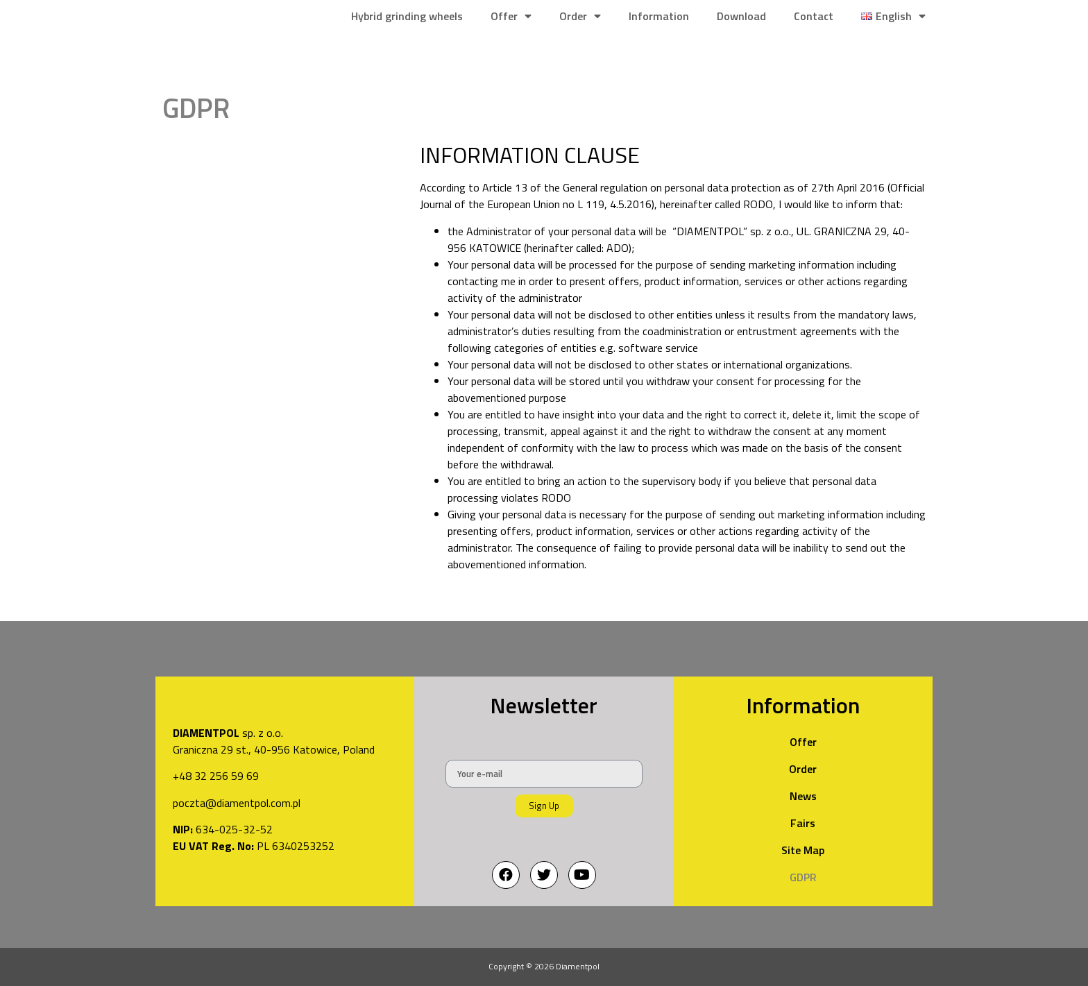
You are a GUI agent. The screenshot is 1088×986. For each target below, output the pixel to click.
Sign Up (544, 806)
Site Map (802, 850)
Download (741, 16)
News (803, 796)
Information (659, 16)
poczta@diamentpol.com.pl (236, 807)
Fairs (802, 823)
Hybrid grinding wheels (407, 16)
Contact (813, 16)
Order (580, 15)
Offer (511, 15)
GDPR (803, 877)
